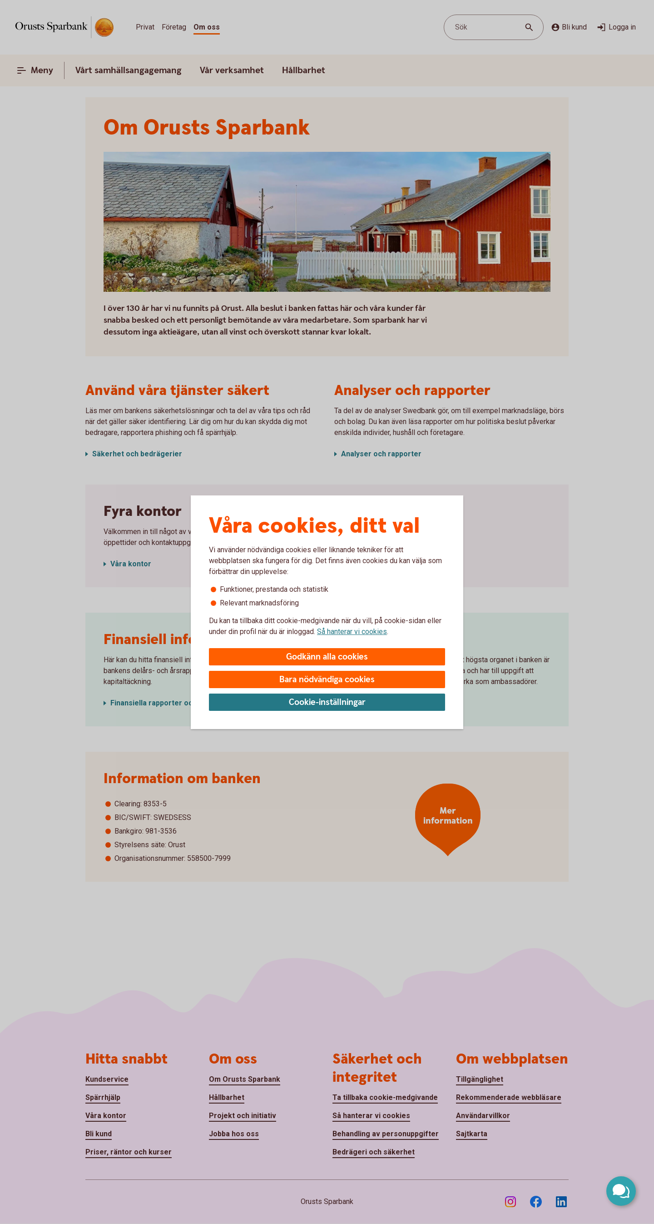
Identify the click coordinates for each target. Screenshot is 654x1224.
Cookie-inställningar (327, 702)
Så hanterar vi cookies (352, 631)
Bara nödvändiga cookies (327, 679)
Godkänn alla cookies (327, 657)
